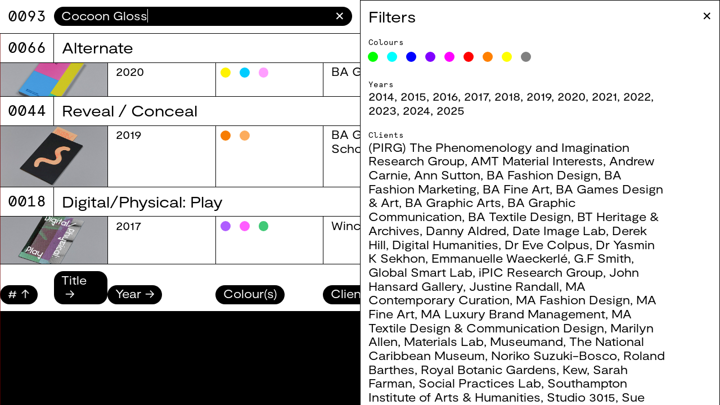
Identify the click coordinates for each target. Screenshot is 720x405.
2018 (523, 96)
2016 (460, 96)
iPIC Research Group (556, 272)
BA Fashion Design (557, 175)
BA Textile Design (534, 216)
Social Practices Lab (495, 383)
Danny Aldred (481, 230)
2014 (397, 96)
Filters (407, 16)
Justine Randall (529, 286)
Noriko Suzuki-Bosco (569, 355)
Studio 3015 (596, 397)
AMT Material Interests (552, 161)
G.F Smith (617, 258)
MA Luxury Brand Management (528, 314)
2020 (587, 96)
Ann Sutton (462, 175)
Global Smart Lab (436, 272)
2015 (429, 96)
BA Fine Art (531, 189)
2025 (466, 110)
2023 (398, 110)
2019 (554, 96)
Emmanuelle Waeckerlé (515, 258)
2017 (491, 96)
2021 (619, 96)
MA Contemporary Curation (492, 293)
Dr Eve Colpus (562, 244)
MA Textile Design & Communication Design (515, 321)
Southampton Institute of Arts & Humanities (513, 390)
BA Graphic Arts (468, 202)
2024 (432, 110)
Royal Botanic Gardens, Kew (519, 369)
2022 (652, 96)
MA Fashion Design (588, 299)
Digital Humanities (460, 244)
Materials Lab (459, 341)
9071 (27, 16)
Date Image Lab (574, 230)
